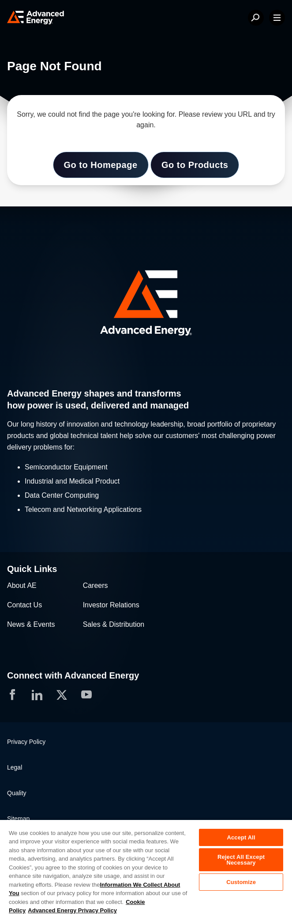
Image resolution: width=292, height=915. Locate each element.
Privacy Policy (26, 741)
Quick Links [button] (32, 569)
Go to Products (194, 165)
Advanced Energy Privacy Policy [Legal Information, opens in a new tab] (72, 910)
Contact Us (24, 605)
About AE (22, 585)
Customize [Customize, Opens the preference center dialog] (241, 882)
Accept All (241, 837)
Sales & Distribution (114, 624)
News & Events (31, 624)
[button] (146, 304)
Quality (16, 793)
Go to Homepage (101, 165)
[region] (146, 867)
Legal (14, 767)
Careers (95, 585)
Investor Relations (111, 605)
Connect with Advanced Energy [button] (73, 675)
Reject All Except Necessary (241, 860)
